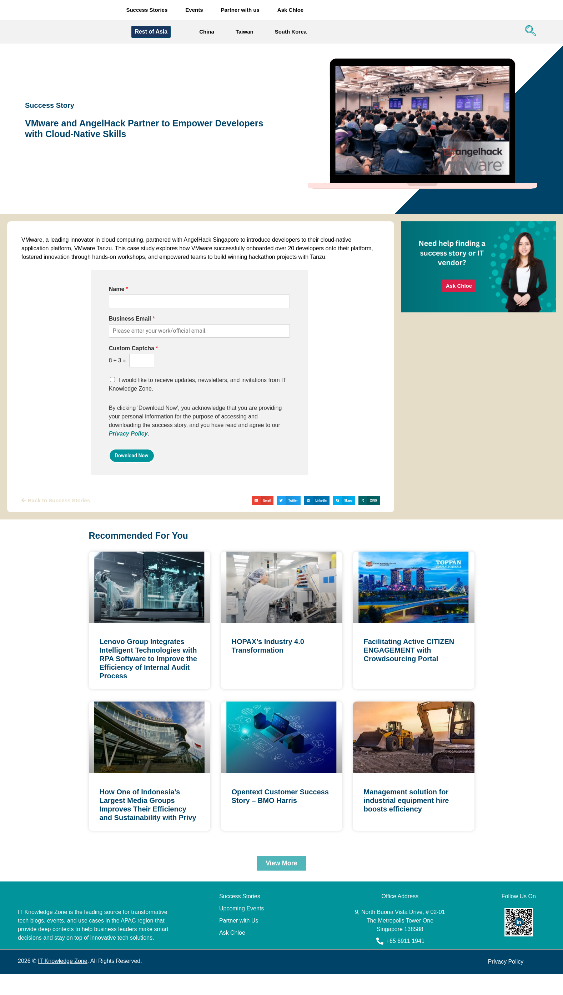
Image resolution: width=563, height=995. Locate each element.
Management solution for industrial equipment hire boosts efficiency (406, 801)
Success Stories (146, 10)
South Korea (291, 32)
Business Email (132, 319)
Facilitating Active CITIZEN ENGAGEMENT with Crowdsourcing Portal (409, 650)
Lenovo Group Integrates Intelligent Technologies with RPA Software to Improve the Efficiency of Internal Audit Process (148, 659)
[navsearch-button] (529, 32)
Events (194, 10)
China (206, 32)
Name (118, 290)
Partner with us (240, 10)
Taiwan (244, 32)
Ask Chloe (290, 10)
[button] (262, 501)
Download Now (132, 456)
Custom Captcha (133, 349)
